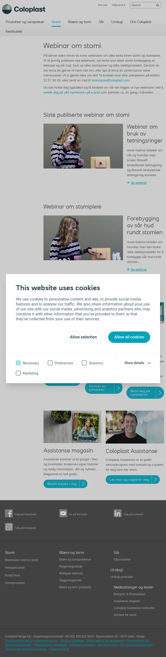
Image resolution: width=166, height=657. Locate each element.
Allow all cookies (129, 337)
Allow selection (83, 337)
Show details (134, 363)
